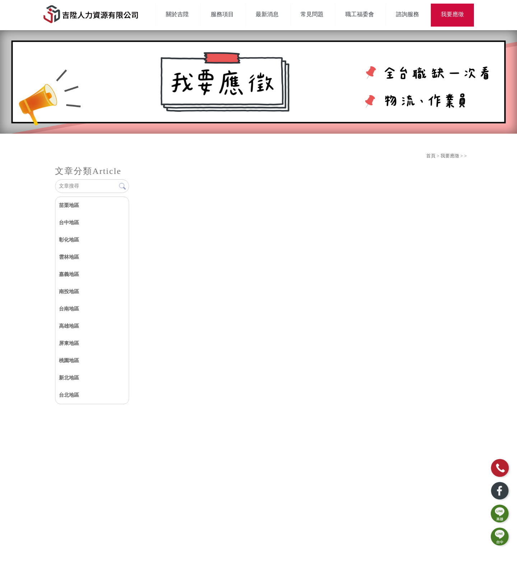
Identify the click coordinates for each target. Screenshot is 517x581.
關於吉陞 (177, 14)
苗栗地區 (69, 205)
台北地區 (69, 395)
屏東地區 (69, 343)
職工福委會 (359, 14)
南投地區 (69, 291)
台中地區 (69, 222)
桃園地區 (69, 360)
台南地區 (69, 309)
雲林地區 (69, 257)
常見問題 (312, 14)
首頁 (431, 155)
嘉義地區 (69, 274)
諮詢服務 (407, 14)
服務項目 (222, 14)
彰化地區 (69, 240)
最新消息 (267, 14)
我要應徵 (452, 14)
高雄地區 (69, 326)
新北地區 (69, 378)
